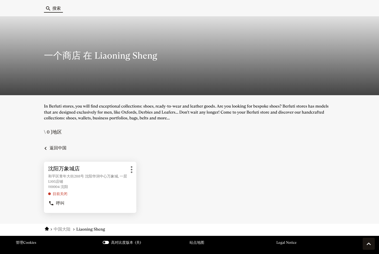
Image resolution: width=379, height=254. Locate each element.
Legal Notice (286, 242)
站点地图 (197, 242)
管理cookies (26, 242)
